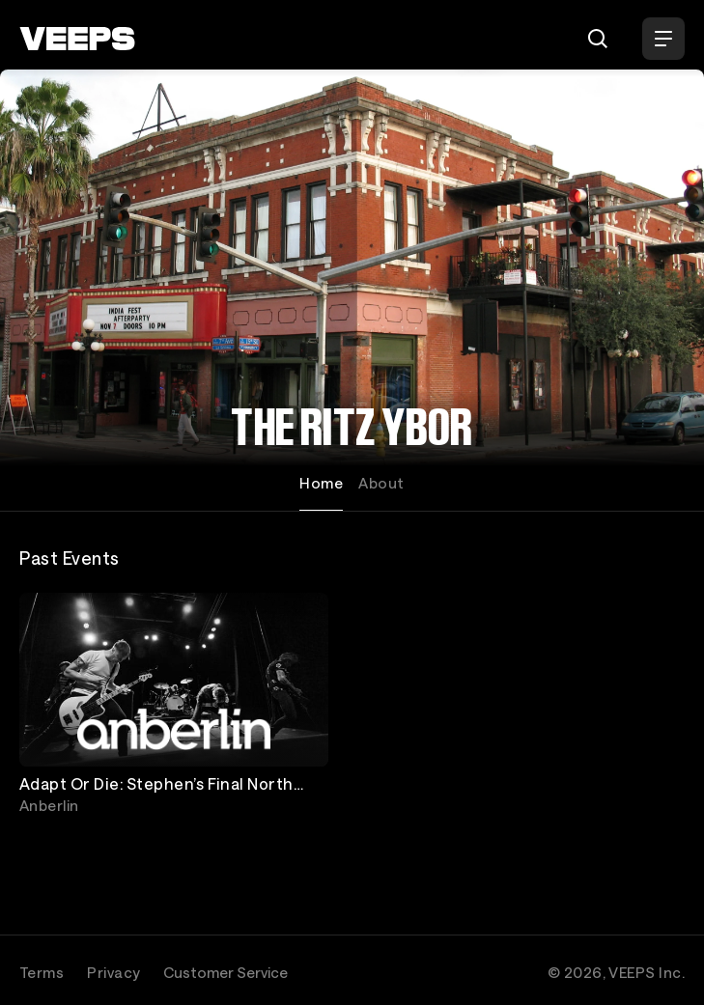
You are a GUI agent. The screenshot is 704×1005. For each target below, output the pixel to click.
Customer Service (225, 972)
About (381, 482)
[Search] (598, 38)
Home (321, 482)
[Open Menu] (663, 38)
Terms (41, 972)
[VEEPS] (77, 38)
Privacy (113, 972)
